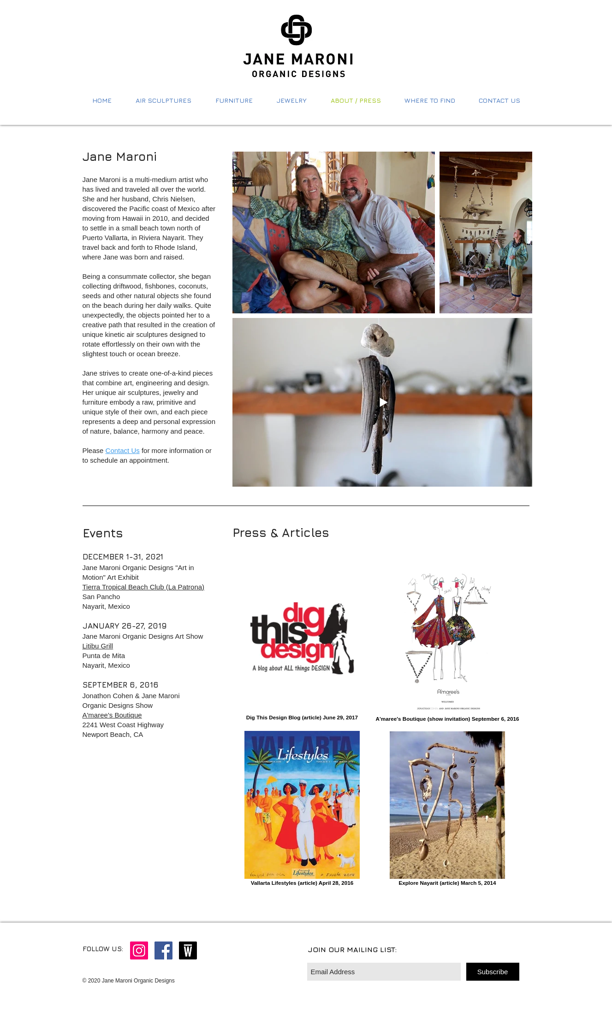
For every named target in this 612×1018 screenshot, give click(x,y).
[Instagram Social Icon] (139, 950)
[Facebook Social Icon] (163, 950)
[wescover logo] (188, 950)
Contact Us (123, 450)
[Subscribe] (492, 972)
